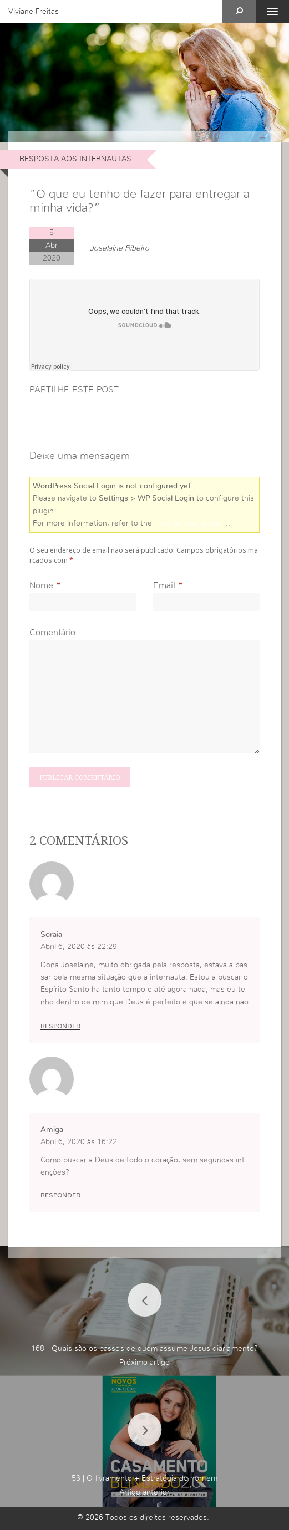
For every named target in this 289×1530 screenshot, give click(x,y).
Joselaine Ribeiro (119, 248)
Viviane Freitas (33, 12)
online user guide (190, 523)
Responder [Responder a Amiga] (60, 1195)
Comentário (52, 632)
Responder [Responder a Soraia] (60, 1026)
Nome (41, 585)
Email (164, 585)
